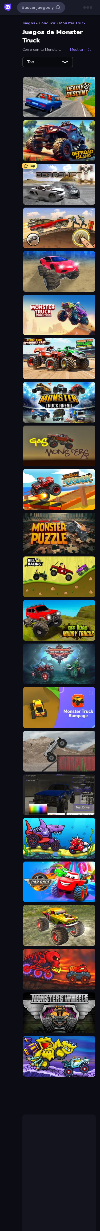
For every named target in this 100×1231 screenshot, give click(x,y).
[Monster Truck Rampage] (59, 707)
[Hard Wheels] (59, 751)
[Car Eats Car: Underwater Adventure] (59, 838)
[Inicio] (8, 24)
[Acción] (8, 102)
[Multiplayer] (8, 79)
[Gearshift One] (59, 184)
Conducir (47, 23)
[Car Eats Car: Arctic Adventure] (59, 1056)
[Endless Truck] (59, 489)
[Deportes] (8, 156)
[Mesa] (8, 192)
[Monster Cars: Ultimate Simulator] (59, 271)
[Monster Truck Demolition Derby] (59, 358)
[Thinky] (8, 229)
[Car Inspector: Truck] (59, 795)
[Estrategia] (8, 174)
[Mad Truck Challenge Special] (59, 664)
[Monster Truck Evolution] (59, 315)
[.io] (8, 183)
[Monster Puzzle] (59, 533)
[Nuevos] (8, 43)
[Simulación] (8, 220)
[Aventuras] (8, 120)
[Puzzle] (8, 211)
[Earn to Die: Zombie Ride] (59, 228)
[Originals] (8, 70)
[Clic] (8, 138)
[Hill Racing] (59, 577)
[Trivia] (8, 238)
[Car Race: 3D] (59, 882)
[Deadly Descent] (59, 97)
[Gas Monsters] (59, 446)
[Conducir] (8, 147)
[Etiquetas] (8, 251)
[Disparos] (8, 165)
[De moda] (8, 52)
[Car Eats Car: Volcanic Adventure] (59, 969)
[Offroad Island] (59, 140)
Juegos (28, 23)
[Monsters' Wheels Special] (59, 1013)
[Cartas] (8, 129)
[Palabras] (8, 202)
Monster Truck (72, 23)
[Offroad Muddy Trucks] (59, 620)
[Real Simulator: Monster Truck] (59, 925)
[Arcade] (8, 111)
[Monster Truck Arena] (59, 402)
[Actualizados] (8, 61)
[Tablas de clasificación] (8, 88)
